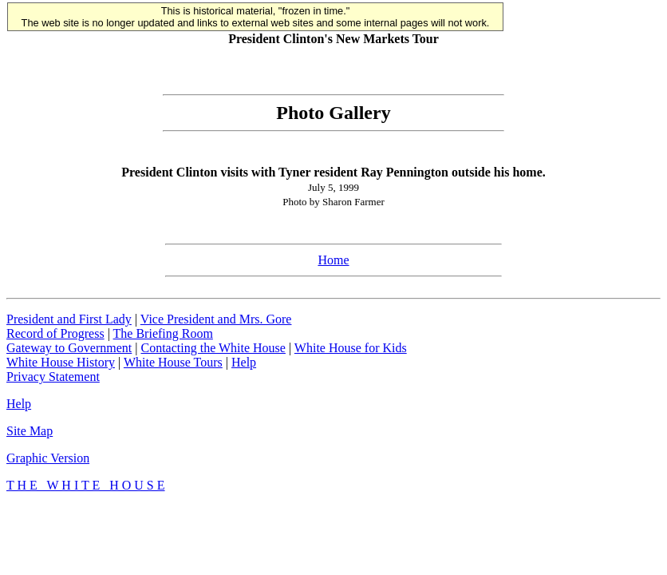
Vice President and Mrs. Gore (216, 319)
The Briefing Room (163, 333)
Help (243, 362)
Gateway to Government (69, 348)
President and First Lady (69, 319)
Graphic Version (47, 458)
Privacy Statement (53, 376)
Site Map (29, 431)
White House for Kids (350, 348)
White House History (60, 362)
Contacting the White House (212, 348)
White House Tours (173, 362)
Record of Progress (55, 333)
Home (333, 260)
